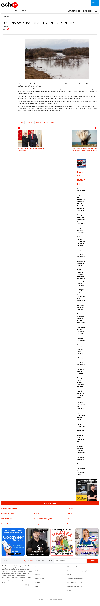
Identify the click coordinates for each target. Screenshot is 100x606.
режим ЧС (38, 122)
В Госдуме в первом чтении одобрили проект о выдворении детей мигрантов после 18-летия (81, 387)
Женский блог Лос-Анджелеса (43, 519)
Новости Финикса (6, 519)
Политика (70, 508)
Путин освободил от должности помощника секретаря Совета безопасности (81, 432)
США (35, 508)
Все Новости (38, 567)
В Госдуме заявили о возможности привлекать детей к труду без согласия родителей (81, 223)
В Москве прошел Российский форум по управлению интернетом (81, 243)
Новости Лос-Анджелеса (9, 508)
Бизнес (37, 586)
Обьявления (70, 574)
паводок (21, 122)
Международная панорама (74, 586)
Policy (69, 590)
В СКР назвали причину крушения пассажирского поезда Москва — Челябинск (81, 277)
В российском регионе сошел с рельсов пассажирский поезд (81, 351)
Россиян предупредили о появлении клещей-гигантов (81, 368)
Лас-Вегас (37, 582)
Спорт (69, 524)
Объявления (74, 11)
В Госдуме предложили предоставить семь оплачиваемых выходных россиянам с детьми (81, 299)
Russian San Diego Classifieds (75, 582)
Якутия (53, 122)
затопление (29, 122)
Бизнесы (87, 11)
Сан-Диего (37, 574)
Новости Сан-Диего (7, 513)
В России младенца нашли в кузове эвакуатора (81, 318)
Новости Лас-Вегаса (7, 524)
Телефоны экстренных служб (75, 578)
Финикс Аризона (39, 578)
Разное (69, 513)
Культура (37, 524)
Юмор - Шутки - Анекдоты (74, 567)
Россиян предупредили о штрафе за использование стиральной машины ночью (81, 410)
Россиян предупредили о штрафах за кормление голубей (81, 260)
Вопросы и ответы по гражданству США (78, 571)
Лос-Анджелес (39, 571)
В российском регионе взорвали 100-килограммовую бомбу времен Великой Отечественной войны (81, 199)
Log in (94, 3)
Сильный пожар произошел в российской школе (81, 469)
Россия (46, 122)
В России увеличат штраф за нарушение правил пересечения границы (81, 452)
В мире (36, 513)
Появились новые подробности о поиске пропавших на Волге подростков (81, 333)
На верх (6, 561)
